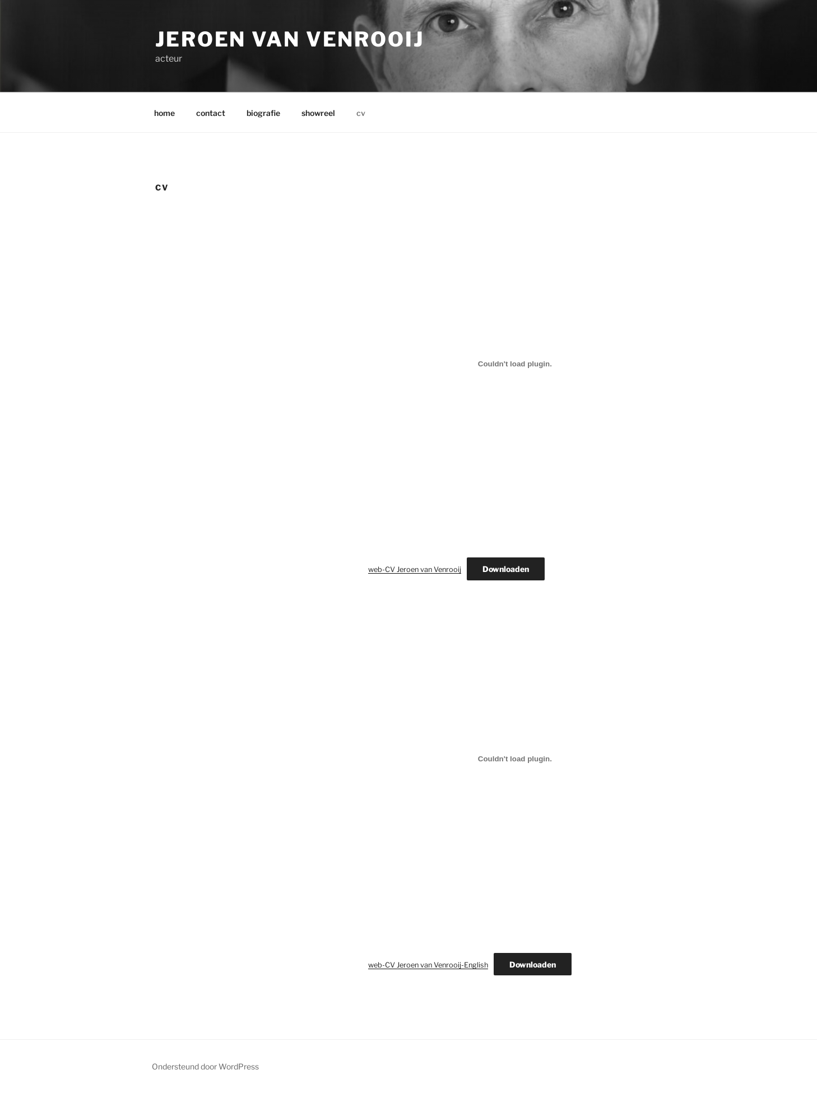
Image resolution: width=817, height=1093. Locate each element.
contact (210, 113)
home (164, 113)
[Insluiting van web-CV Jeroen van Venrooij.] (515, 364)
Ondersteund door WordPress (205, 1066)
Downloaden (505, 569)
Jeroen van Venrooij (289, 39)
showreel (318, 113)
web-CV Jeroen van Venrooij (414, 569)
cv (360, 113)
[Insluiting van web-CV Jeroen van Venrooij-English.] (515, 759)
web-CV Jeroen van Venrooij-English (428, 965)
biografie (263, 113)
